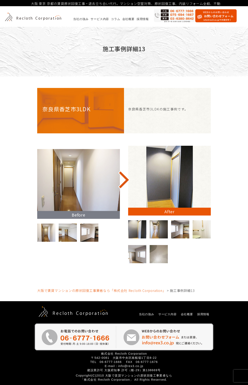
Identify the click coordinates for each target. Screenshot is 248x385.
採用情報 (143, 19)
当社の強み (80, 19)
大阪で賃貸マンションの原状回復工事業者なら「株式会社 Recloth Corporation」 (101, 290)
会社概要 (128, 19)
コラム (115, 19)
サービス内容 (100, 19)
